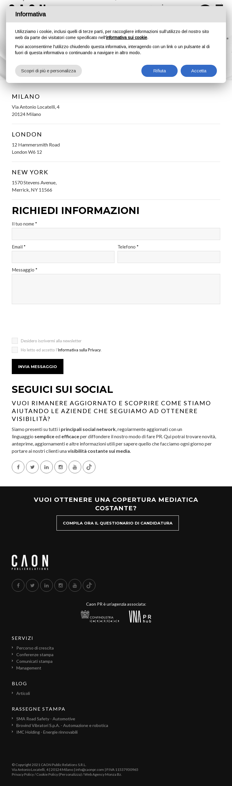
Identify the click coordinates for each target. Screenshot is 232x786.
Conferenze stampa (34, 654)
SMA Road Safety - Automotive (45, 718)
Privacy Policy (23, 774)
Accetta (198, 70)
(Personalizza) (70, 774)
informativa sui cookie (126, 37)
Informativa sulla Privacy (79, 349)
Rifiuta (159, 70)
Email (19, 246)
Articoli (23, 693)
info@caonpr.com (90, 769)
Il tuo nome (24, 223)
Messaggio (24, 269)
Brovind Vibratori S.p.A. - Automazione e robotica (62, 725)
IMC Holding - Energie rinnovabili (47, 732)
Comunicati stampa (34, 661)
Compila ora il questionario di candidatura (117, 523)
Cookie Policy (47, 774)
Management (28, 667)
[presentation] (58, 323)
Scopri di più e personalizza (48, 70)
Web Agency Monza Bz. (103, 774)
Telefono (128, 246)
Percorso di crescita (35, 647)
